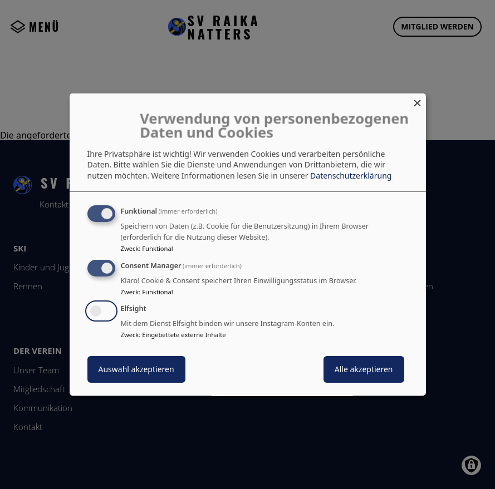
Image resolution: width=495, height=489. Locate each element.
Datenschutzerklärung (350, 175)
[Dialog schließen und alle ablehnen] (417, 100)
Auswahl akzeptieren (136, 369)
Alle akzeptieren (364, 369)
